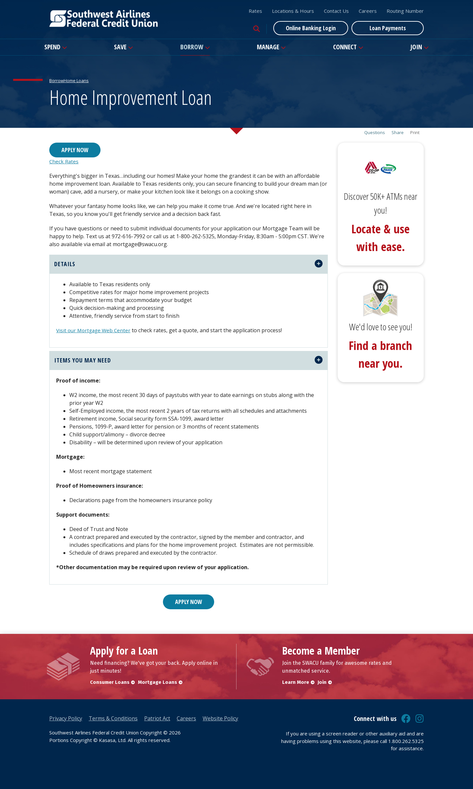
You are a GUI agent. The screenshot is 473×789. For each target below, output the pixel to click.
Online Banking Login (311, 28)
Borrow (191, 46)
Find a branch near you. (380, 354)
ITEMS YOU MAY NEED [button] (82, 360)
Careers (368, 11)
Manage (268, 46)
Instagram (420, 718)
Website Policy (220, 718)
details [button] (64, 264)
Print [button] (414, 132)
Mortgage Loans (158, 682)
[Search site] (256, 29)
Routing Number (405, 11)
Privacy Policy (65, 718)
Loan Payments (388, 28)
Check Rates (64, 161)
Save (120, 46)
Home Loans (76, 80)
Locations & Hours (293, 11)
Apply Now (74, 150)
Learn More (295, 682)
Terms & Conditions (113, 718)
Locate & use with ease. (380, 238)
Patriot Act (157, 718)
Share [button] (398, 132)
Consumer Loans (109, 682)
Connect (345, 46)
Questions (374, 132)
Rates (255, 11)
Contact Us (336, 11)
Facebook (406, 718)
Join (416, 46)
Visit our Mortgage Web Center (95, 330)
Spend (52, 46)
